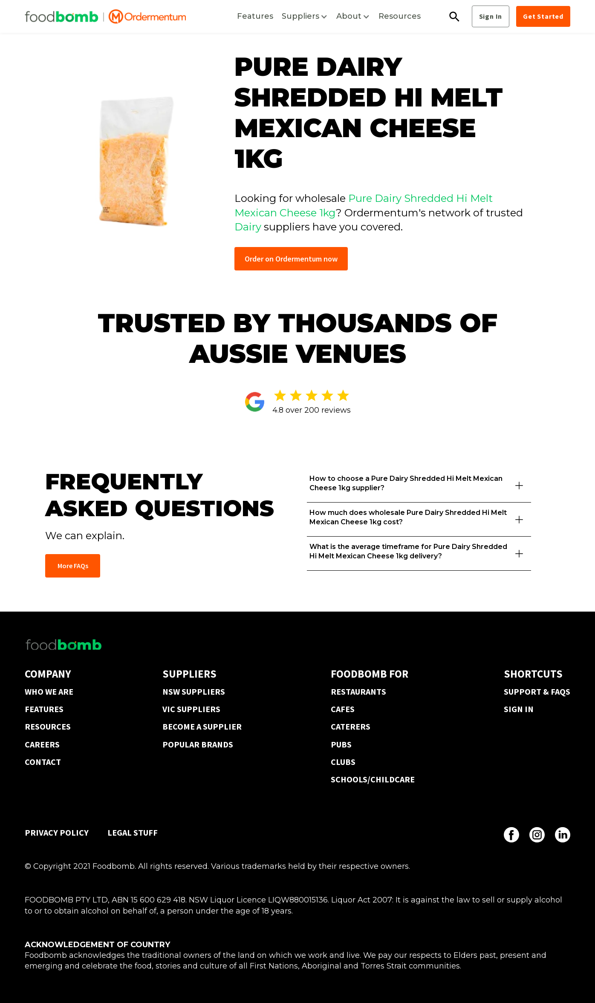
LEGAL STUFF (132, 832)
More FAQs (73, 565)
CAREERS (42, 744)
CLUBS (343, 761)
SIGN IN (519, 709)
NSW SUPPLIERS (193, 691)
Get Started (543, 16)
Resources (399, 16)
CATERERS (350, 726)
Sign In (491, 16)
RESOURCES (48, 726)
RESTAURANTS (358, 691)
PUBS (341, 744)
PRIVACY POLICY (57, 832)
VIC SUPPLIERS (191, 709)
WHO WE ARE (49, 691)
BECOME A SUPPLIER (202, 726)
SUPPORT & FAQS (537, 691)
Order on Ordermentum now (291, 259)
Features (255, 16)
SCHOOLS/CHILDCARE (373, 779)
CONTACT (43, 761)
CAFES (343, 709)
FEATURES (44, 709)
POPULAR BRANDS (197, 744)
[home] (105, 16)
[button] (304, 16)
